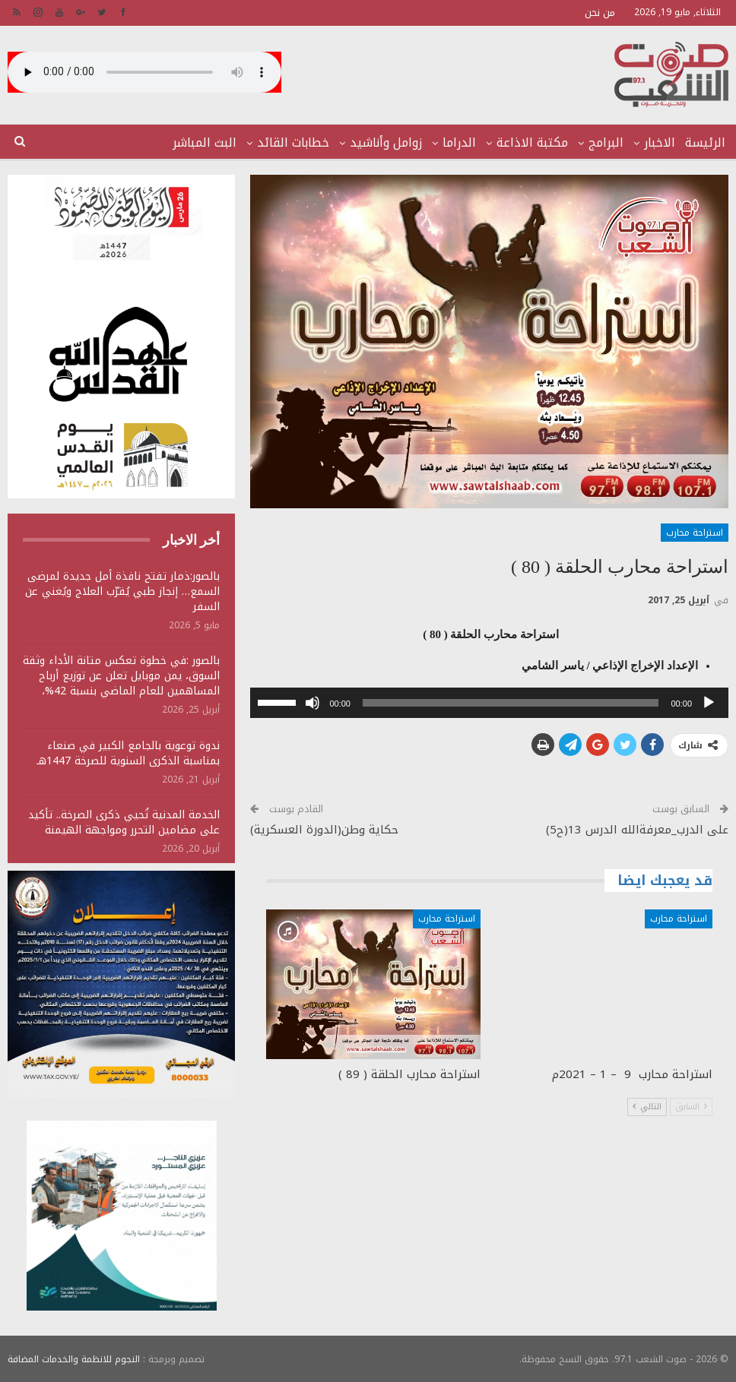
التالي (647, 1107)
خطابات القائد (293, 142)
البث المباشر (204, 142)
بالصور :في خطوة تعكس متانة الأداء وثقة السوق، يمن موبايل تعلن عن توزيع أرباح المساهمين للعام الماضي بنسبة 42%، (121, 675)
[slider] (510, 703)
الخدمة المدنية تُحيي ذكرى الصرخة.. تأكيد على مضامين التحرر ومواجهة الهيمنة (124, 822)
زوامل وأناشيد (386, 142)
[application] (489, 703)
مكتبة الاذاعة (532, 142)
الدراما (459, 142)
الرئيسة (705, 142)
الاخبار (659, 142)
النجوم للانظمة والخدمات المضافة (74, 1358)
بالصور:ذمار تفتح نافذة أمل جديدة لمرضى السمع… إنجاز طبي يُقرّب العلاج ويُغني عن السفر (122, 591)
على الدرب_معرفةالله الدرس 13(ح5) (637, 829)
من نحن (600, 12)
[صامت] (312, 702)
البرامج (605, 142)
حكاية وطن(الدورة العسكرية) (324, 829)
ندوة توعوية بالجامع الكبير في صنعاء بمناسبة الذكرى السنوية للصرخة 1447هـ (128, 753)
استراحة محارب (694, 532)
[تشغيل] (708, 702)
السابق (691, 1107)
